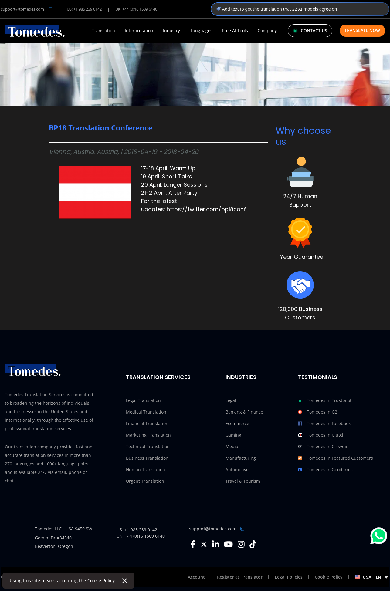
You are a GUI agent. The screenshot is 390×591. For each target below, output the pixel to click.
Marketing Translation (148, 435)
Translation (103, 30)
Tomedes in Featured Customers (335, 458)
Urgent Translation (145, 481)
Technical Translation (148, 446)
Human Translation (145, 469)
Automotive (237, 469)
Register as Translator (240, 577)
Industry (171, 30)
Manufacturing (241, 458)
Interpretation (139, 30)
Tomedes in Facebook (324, 423)
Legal (231, 400)
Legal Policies (289, 577)
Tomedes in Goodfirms (325, 469)
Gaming (233, 435)
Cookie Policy (101, 580)
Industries (241, 377)
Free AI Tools (235, 30)
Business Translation (147, 458)
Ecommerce (237, 423)
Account (196, 577)
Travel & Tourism (243, 481)
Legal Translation (143, 400)
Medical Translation (146, 412)
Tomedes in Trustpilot (324, 400)
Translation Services (158, 377)
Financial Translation (147, 423)
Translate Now (362, 30)
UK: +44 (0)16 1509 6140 (136, 9)
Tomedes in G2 (317, 412)
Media (232, 446)
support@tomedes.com (212, 529)
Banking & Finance (244, 412)
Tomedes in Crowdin (323, 446)
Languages (201, 30)
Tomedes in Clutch (321, 435)
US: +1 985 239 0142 (84, 9)
